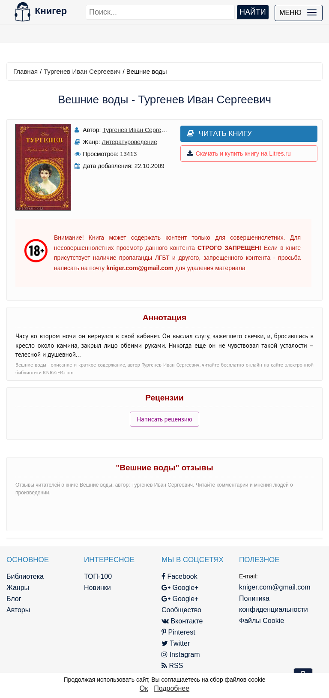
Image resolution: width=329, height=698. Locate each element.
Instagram (181, 654)
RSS (172, 665)
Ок (144, 688)
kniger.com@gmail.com (275, 587)
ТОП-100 (98, 576)
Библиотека (25, 576)
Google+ (180, 587)
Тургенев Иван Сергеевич (82, 71)
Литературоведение (129, 141)
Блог (13, 598)
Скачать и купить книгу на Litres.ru (239, 153)
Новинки (97, 587)
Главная (25, 71)
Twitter (176, 643)
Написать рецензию (164, 419)
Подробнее (171, 688)
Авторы (18, 610)
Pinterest (178, 632)
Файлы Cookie (261, 620)
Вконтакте (182, 621)
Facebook (179, 576)
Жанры (17, 587)
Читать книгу (219, 133)
